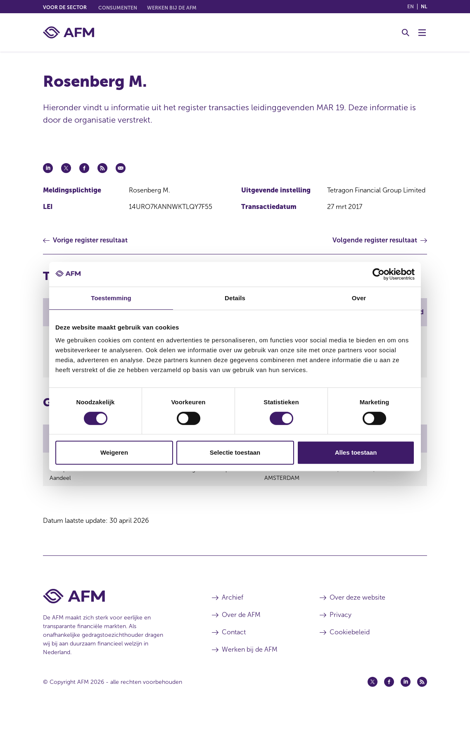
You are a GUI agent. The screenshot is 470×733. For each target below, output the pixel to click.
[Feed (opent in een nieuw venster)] (422, 701)
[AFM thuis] (68, 32)
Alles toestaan (356, 452)
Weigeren (114, 452)
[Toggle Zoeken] (406, 33)
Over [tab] (359, 297)
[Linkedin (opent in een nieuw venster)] (406, 701)
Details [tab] (235, 297)
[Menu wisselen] (422, 33)
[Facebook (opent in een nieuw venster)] (389, 701)
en (410, 6)
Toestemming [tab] (111, 297)
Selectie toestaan (235, 452)
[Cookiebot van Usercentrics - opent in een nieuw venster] (378, 274)
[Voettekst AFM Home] (115, 615)
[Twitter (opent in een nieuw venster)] (372, 701)
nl (424, 6)
